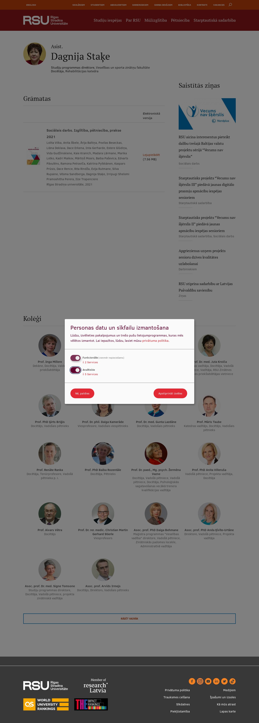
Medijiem (229, 690)
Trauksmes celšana (176, 697)
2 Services (90, 362)
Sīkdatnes (183, 704)
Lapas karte (228, 711)
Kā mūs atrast (226, 704)
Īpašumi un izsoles (223, 697)
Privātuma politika (177, 690)
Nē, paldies (82, 393)
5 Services (90, 374)
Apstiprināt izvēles (170, 393)
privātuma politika (155, 340)
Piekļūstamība (180, 711)
